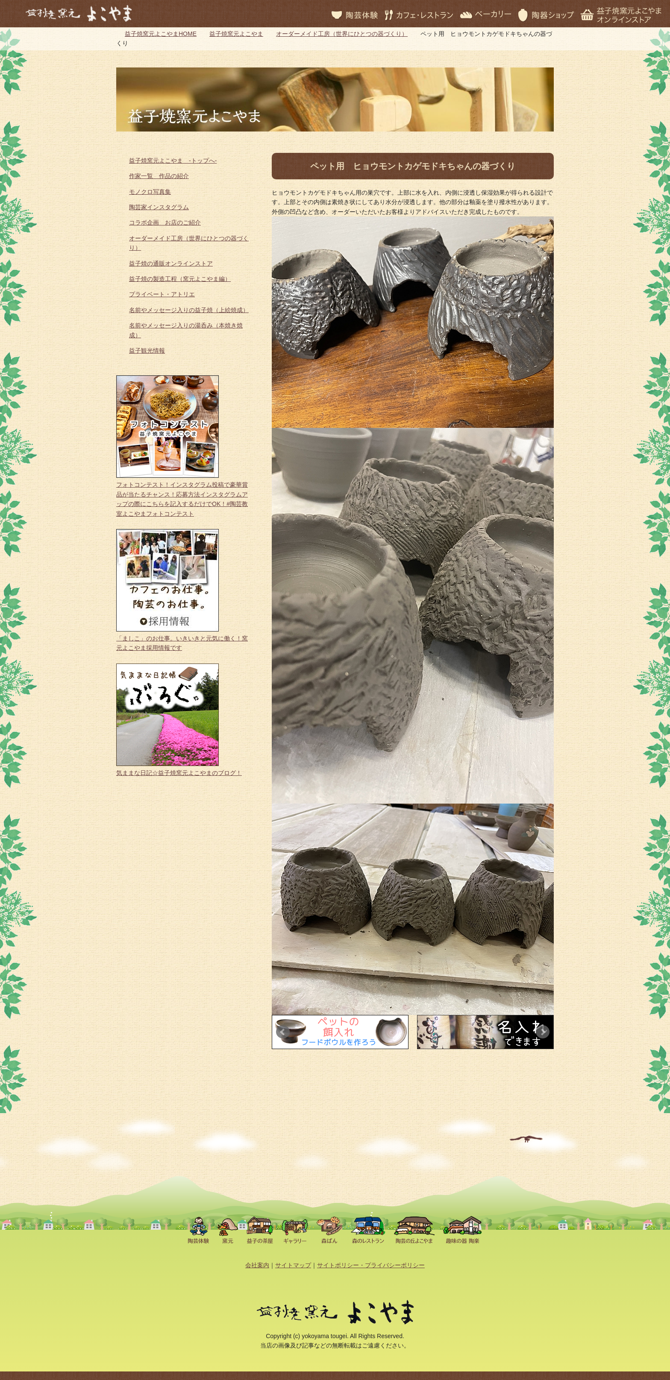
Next (543, 1032)
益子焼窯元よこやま (236, 33)
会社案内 (257, 1265)
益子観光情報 (147, 350)
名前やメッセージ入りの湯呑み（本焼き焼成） (186, 330)
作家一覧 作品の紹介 (159, 175)
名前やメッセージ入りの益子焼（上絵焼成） (189, 310)
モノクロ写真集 (150, 191)
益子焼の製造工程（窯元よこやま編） (180, 278)
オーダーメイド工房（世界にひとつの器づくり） (342, 33)
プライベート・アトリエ (162, 294)
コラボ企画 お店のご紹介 (165, 222)
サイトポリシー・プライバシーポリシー (371, 1265)
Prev (283, 1032)
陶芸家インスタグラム (159, 207)
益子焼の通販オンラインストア (171, 263)
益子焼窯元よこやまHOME (161, 33)
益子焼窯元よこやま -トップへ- (173, 160)
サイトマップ (293, 1265)
